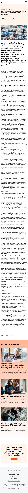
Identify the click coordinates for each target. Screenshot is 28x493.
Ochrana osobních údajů (14, 474)
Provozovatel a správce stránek (14, 480)
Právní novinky (4, 9)
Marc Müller (7, 16)
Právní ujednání (14, 478)
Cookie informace (14, 476)
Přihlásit (13, 458)
